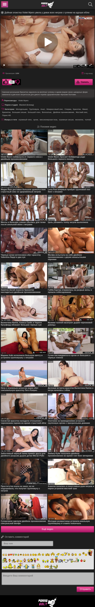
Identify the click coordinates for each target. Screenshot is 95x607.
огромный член (25, 120)
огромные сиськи (66, 120)
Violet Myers (23, 100)
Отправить (85, 589)
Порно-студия (11, 105)
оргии (35, 120)
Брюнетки (6, 112)
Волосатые (46, 112)
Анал (42, 109)
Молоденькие (21, 109)
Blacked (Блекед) (26, 105)
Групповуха (34, 109)
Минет (85, 109)
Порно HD (6, 115)
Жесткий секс (81, 112)
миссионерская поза (48, 120)
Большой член (34, 112)
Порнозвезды (10, 100)
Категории (9, 109)
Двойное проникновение (63, 112)
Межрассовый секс (55, 109)
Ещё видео (47, 529)
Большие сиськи (19, 112)
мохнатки (79, 120)
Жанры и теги (10, 120)
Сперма (68, 109)
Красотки (77, 109)
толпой (88, 120)
